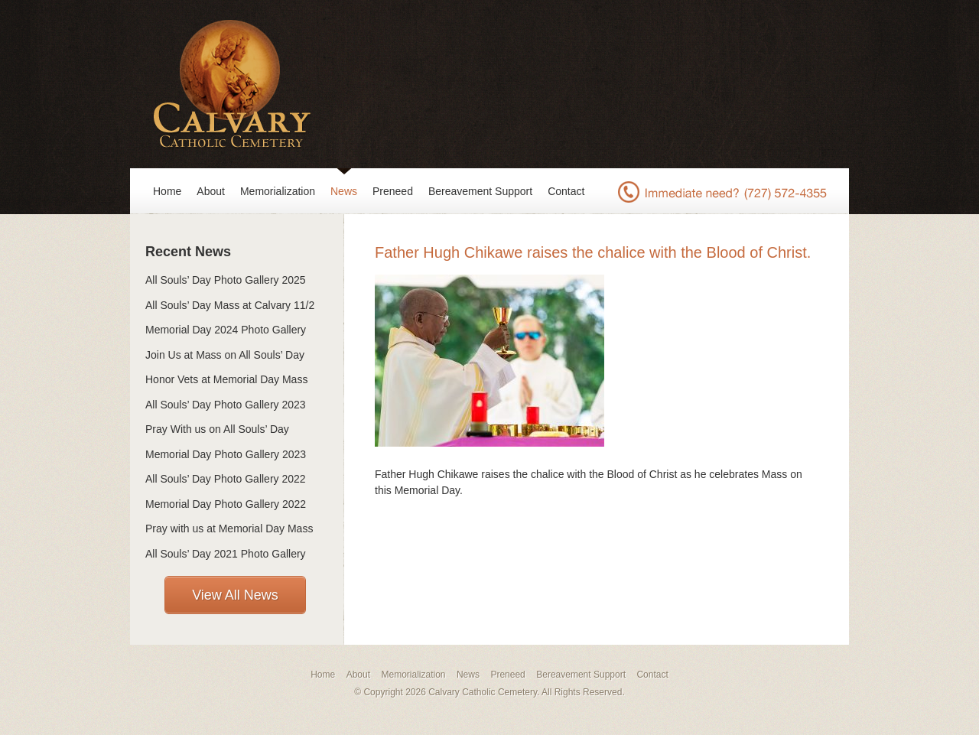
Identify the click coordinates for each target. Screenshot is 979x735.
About (211, 191)
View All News (235, 595)
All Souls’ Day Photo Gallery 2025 (225, 280)
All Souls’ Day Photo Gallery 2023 (225, 404)
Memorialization (277, 191)
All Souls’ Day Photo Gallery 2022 (225, 479)
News (343, 191)
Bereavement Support (480, 191)
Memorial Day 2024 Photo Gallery (225, 330)
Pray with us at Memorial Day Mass (229, 528)
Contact (566, 191)
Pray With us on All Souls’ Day (217, 429)
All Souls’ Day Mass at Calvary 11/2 (229, 305)
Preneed (392, 191)
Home (167, 191)
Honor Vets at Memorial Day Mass (226, 379)
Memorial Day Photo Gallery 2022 (225, 504)
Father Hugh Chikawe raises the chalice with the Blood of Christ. (593, 252)
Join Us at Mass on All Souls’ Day (224, 355)
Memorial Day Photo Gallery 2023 (225, 454)
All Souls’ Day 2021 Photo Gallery (225, 554)
